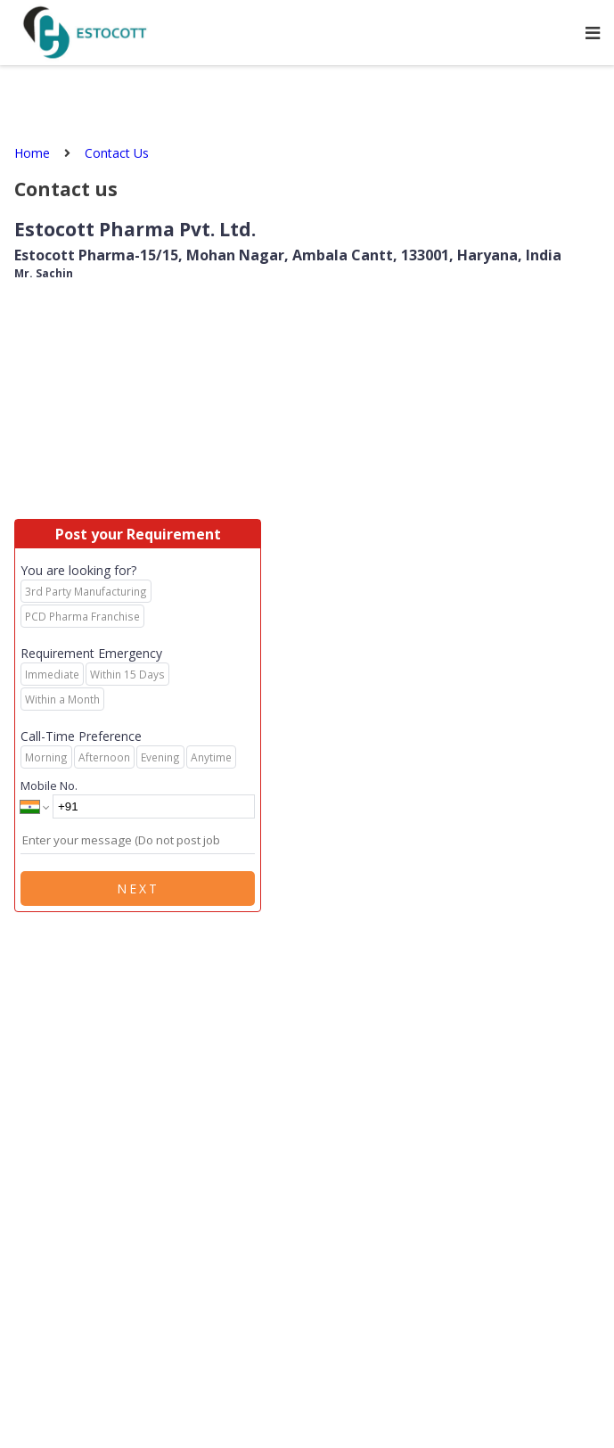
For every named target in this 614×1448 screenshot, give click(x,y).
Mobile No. (49, 785)
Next (138, 888)
